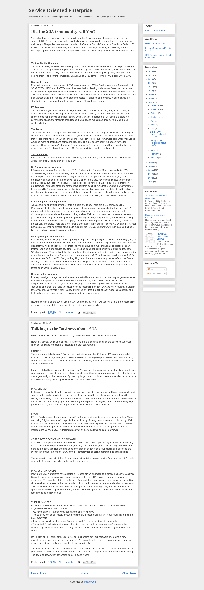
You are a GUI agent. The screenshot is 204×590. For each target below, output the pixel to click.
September (156, 117)
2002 (150, 178)
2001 (150, 182)
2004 (150, 170)
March (154, 150)
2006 (150, 162)
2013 (150, 79)
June (153, 125)
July (153, 121)
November (155, 109)
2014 (150, 75)
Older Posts (129, 573)
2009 (150, 94)
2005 (150, 166)
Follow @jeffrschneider (155, 30)
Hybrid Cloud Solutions (155, 43)
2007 (150, 102)
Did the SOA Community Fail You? (63, 32)
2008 (150, 98)
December (155, 105)
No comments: (66, 312)
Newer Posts (38, 573)
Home (84, 573)
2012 (150, 83)
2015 (150, 71)
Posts (150, 269)
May (153, 128)
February (155, 154)
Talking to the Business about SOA (64, 329)
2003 (150, 174)
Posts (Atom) (90, 582)
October (154, 113)
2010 (150, 91)
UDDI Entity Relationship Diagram (162, 236)
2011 (150, 87)
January (154, 157)
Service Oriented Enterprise (60, 10)
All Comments (154, 273)
